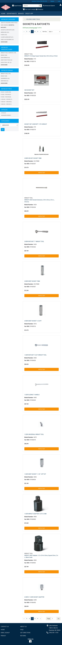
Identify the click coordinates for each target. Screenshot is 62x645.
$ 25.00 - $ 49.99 (5, 94)
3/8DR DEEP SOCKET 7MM (32, 281)
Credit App (29, 13)
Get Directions (25, 633)
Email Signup (5, 633)
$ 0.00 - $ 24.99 (4, 92)
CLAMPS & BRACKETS (6, 37)
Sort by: (45, 31)
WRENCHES (3, 32)
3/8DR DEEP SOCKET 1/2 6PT (32, 321)
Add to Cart (41, 172)
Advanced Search (6, 115)
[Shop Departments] (17, 6)
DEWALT (3, 55)
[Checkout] (39, 9)
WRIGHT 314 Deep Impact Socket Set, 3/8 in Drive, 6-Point (41, 56)
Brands (21, 13)
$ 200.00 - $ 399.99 (5, 101)
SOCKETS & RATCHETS (6, 30)
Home (3, 13)
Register (52, 1)
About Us (23, 626)
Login (59, 1)
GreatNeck (4, 80)
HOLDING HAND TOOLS (33, 19)
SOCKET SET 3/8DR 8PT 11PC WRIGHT (35, 124)
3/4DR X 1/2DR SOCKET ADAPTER (34, 597)
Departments (12, 13)
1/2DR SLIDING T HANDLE (31, 394)
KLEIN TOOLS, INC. (5, 62)
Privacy (3, 636)
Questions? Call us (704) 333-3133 (39, 1)
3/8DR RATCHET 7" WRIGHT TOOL (34, 241)
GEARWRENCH (4, 78)
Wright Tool (4, 73)
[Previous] (24, 31)
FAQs (21, 629)
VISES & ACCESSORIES (6, 39)
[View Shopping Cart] (29, 9)
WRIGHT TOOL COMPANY (7, 52)
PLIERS (2, 34)
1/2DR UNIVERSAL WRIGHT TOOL (34, 434)
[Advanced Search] (49, 5)
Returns (23, 636)
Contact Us (5, 626)
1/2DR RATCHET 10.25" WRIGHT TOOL (35, 355)
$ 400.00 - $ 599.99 (5, 104)
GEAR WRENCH (4, 57)
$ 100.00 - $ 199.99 (5, 99)
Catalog (3, 113)
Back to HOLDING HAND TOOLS (9, 22)
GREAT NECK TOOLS (6, 60)
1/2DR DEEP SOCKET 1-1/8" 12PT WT (35, 474)
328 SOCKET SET (29, 90)
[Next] (40, 618)
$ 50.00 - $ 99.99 (5, 97)
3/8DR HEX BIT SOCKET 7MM (32, 158)
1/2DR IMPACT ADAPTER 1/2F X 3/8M (35, 514)
